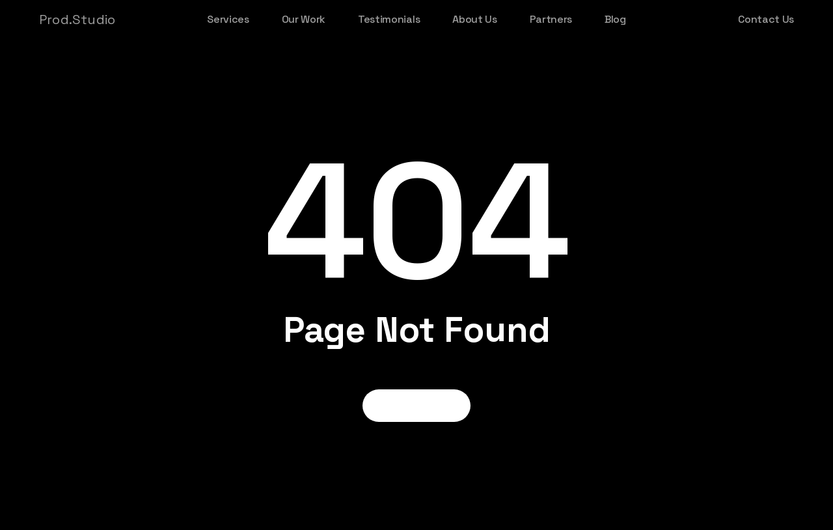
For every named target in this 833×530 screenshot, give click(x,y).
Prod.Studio (77, 19)
